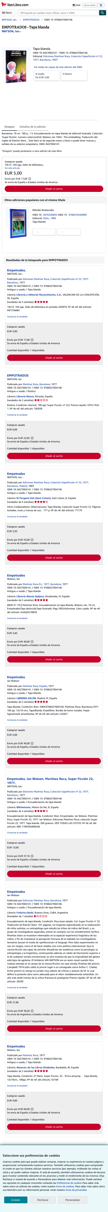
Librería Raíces (25, 396)
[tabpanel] (52, 142)
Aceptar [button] (15, 1199)
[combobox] (58, 12)
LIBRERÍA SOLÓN (26, 698)
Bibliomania (23, 807)
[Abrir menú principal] (7, 12)
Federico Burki (24, 912)
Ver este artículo (12, 168)
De (46, 75)
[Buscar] (102, 12)
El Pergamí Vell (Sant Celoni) (33, 498)
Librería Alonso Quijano (30, 596)
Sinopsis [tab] (9, 126)
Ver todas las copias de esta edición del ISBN (58, 66)
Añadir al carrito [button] (54, 188)
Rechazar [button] (42, 1199)
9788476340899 (78, 214)
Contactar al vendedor (17, 316)
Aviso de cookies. (65, 1186)
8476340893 (50, 214)
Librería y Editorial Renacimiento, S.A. (38, 294)
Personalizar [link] (72, 1199)
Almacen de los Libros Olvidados (35, 1067)
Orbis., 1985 (49, 218)
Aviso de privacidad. (76, 1189)
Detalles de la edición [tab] (33, 126)
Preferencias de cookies (69, 1182)
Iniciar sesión (89, 5)
